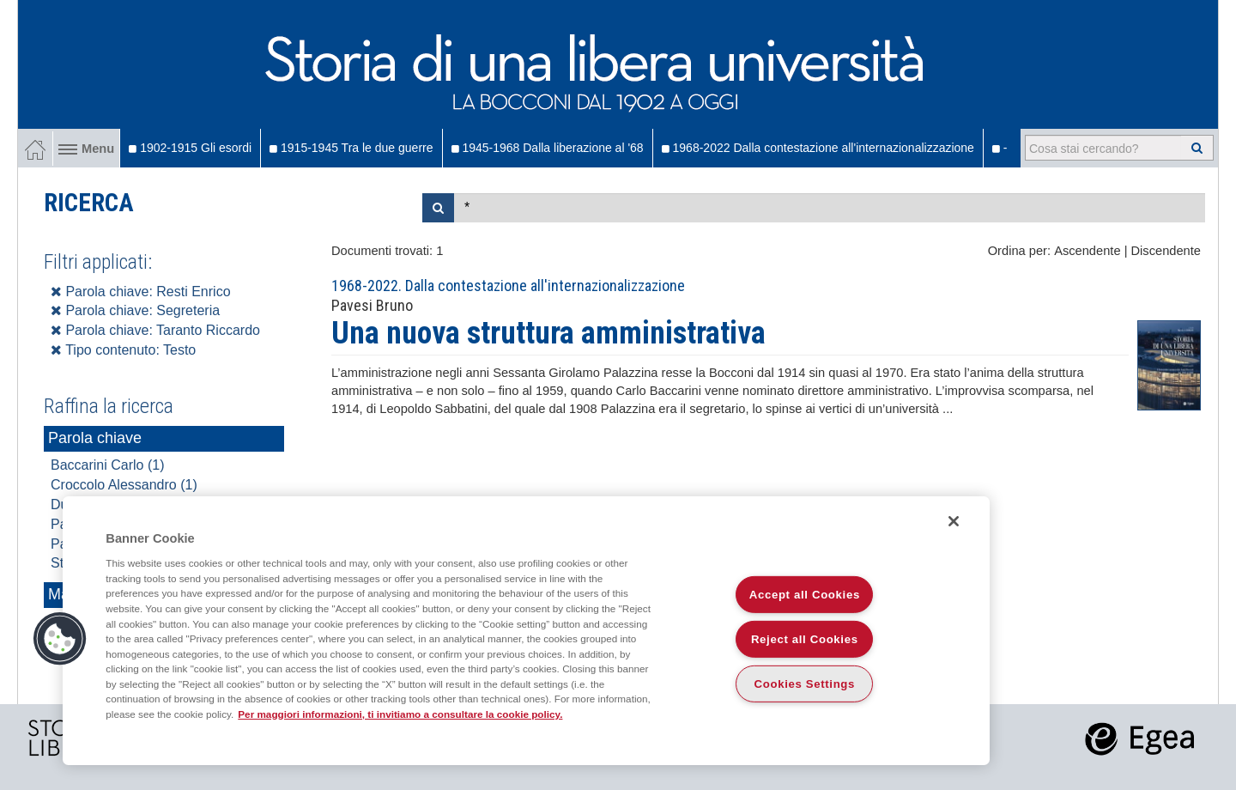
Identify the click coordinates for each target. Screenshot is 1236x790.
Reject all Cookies (804, 639)
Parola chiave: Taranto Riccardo (155, 330)
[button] (60, 638)
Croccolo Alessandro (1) (124, 484)
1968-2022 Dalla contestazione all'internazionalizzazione (818, 148)
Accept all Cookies (804, 594)
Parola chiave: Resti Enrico (141, 291)
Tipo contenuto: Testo (123, 350)
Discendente (1166, 251)
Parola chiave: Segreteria (135, 310)
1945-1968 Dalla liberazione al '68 (547, 148)
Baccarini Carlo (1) (107, 465)
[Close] (953, 521)
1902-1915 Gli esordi (190, 148)
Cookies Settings (805, 684)
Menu (86, 148)
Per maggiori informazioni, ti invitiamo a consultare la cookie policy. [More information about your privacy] (400, 714)
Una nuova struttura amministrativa (548, 333)
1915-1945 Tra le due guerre (351, 148)
